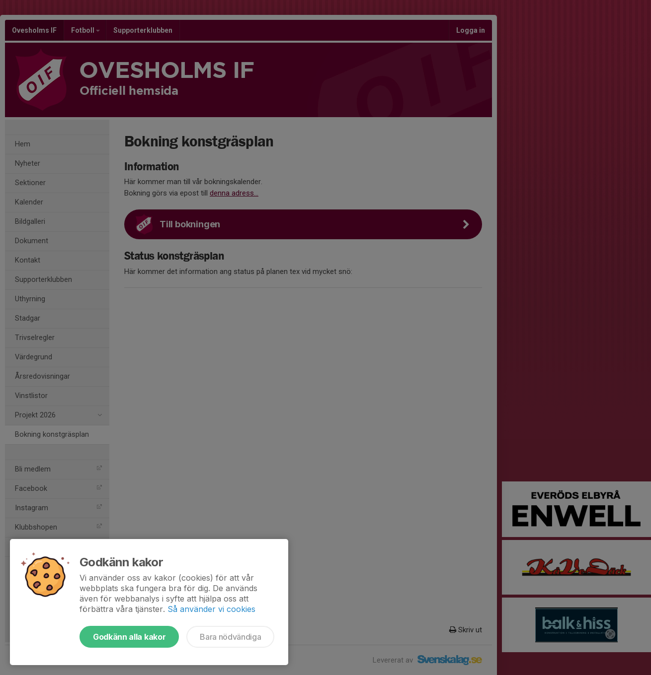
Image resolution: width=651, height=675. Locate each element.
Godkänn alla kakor (129, 637)
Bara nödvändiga (230, 637)
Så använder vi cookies (211, 609)
